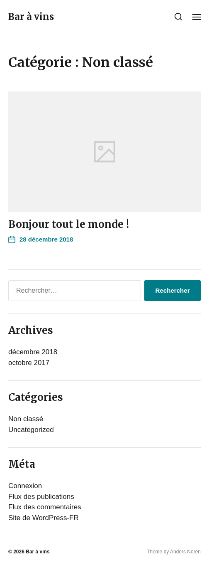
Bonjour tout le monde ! (68, 224)
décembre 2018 (32, 352)
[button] (178, 16)
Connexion (25, 486)
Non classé (25, 419)
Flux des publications (41, 497)
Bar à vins (31, 16)
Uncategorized (31, 430)
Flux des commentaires (44, 507)
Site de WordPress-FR (43, 518)
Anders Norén (185, 552)
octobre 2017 (28, 363)
